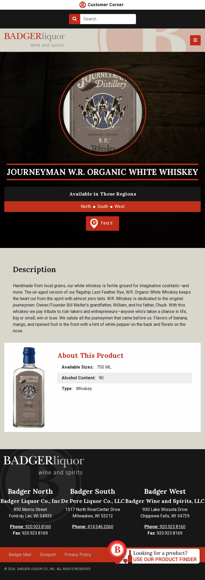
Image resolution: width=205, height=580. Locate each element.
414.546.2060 (92, 526)
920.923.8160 (30, 526)
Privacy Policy (77, 554)
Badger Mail (20, 554)
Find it (101, 223)
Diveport (48, 554)
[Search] (108, 19)
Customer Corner (106, 4)
